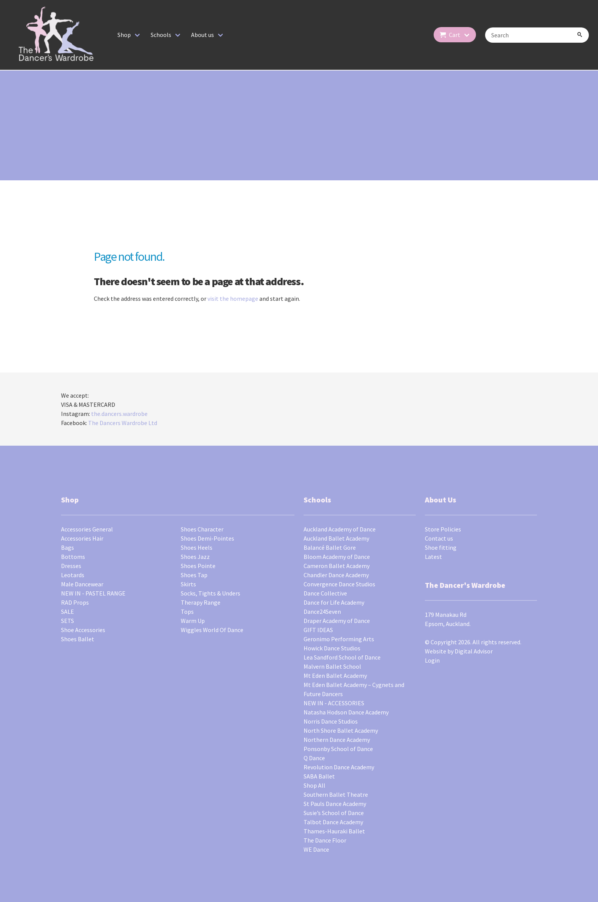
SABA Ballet (319, 776)
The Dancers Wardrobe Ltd (122, 423)
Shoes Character (202, 529)
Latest (433, 556)
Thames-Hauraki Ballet (334, 831)
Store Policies (443, 529)
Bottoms (73, 556)
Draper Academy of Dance (337, 620)
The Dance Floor (325, 840)
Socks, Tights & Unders (210, 593)
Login (432, 660)
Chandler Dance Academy (336, 575)
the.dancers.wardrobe (119, 413)
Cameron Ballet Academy (337, 566)
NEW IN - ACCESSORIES (334, 703)
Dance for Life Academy (334, 602)
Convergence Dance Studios (339, 584)
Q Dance (314, 758)
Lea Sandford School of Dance (342, 657)
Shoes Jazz (195, 556)
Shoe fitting (441, 547)
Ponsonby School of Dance (338, 749)
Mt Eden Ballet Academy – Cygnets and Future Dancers (354, 689)
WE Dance (316, 849)
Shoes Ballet (77, 639)
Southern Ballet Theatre (336, 794)
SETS (67, 620)
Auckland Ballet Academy (336, 538)
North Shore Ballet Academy (341, 730)
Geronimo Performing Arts (339, 639)
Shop (124, 35)
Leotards (72, 575)
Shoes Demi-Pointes (207, 538)
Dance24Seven (322, 611)
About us (202, 35)
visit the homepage (232, 298)
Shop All (314, 785)
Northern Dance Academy (337, 739)
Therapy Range (200, 602)
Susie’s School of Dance (334, 813)
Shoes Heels (196, 547)
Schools (161, 35)
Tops (187, 611)
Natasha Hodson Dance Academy (346, 712)
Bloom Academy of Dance (337, 556)
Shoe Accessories (83, 630)
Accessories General (87, 529)
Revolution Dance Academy (339, 767)
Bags (67, 547)
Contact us (439, 538)
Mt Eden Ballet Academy (335, 675)
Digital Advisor (474, 651)
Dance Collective (325, 593)
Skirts (188, 584)
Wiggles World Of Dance (212, 630)
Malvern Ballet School (332, 666)
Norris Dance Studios (331, 721)
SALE (67, 611)
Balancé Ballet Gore (330, 547)
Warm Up (193, 620)
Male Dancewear (82, 584)
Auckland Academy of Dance (340, 529)
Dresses (71, 566)
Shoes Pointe (198, 566)
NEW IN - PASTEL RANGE (93, 593)
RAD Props (75, 602)
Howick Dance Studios (332, 648)
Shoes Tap (194, 575)
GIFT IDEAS (318, 630)
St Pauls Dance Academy (335, 803)
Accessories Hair (82, 538)
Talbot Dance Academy (333, 822)
